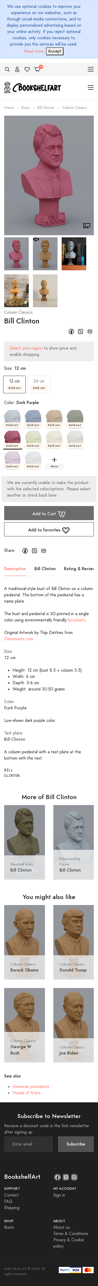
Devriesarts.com (18, 639)
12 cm (14, 384)
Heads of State (27, 1093)
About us (61, 1227)
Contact (11, 1195)
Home (9, 107)
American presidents (31, 1087)
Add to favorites (49, 530)
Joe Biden (69, 1053)
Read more (33, 51)
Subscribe (76, 1144)
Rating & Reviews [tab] (80, 569)
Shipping (11, 1208)
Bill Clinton (45, 107)
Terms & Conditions (70, 1234)
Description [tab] (15, 569)
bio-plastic (77, 620)
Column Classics (18, 312)
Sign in (59, 1195)
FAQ (8, 1201)
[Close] (55, 51)
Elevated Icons (21, 864)
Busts (26, 107)
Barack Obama (24, 970)
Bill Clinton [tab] (45, 569)
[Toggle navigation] (91, 69)
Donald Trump (73, 970)
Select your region (26, 348)
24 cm (39, 384)
